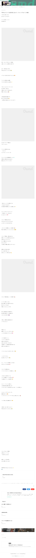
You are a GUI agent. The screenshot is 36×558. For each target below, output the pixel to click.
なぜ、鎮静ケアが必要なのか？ (6, 504)
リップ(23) (20, 483)
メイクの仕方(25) (17, 483)
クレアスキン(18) (3, 483)
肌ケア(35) (14, 483)
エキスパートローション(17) (9, 483)
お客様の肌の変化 (4, 512)
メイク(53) (26, 483)
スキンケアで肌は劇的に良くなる (7, 520)
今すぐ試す (14, 4)
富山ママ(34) (23, 483)
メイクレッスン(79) (30, 483)
